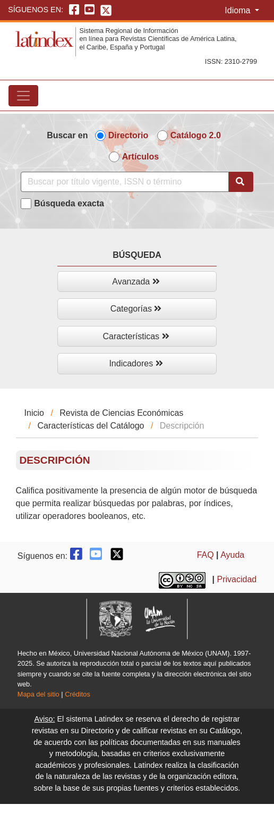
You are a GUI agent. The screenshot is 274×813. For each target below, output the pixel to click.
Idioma (238, 10)
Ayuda (232, 554)
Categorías (136, 308)
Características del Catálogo (90, 425)
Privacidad (237, 579)
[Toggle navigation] (23, 95)
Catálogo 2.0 (195, 135)
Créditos (77, 694)
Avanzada (135, 281)
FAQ (205, 554)
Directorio (128, 135)
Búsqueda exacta (69, 203)
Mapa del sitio (38, 694)
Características (135, 336)
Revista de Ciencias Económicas (121, 412)
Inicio (34, 412)
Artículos (140, 156)
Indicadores (135, 363)
